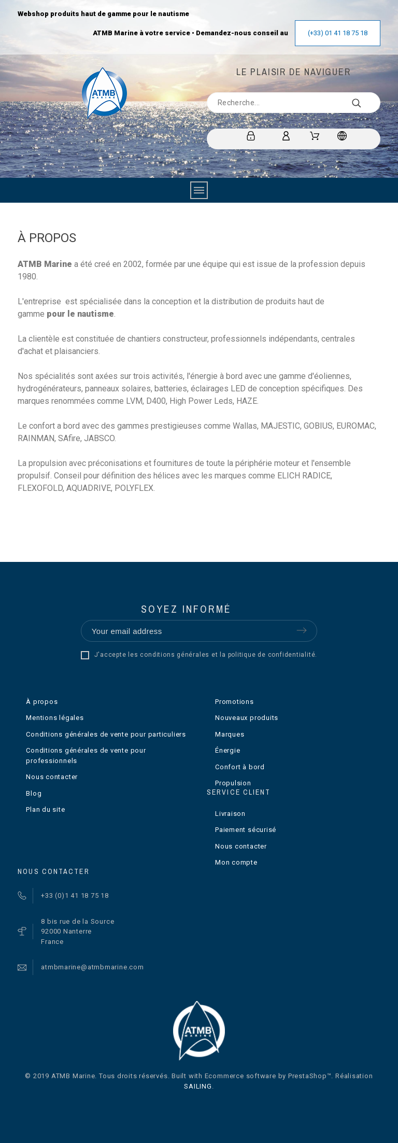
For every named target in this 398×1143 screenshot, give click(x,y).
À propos (42, 701)
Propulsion (233, 783)
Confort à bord (240, 767)
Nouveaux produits (246, 718)
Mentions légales (54, 718)
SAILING (197, 1086)
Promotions (234, 701)
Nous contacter (52, 777)
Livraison (230, 813)
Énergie (227, 750)
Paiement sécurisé (245, 830)
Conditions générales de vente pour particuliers (106, 734)
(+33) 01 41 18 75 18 (337, 33)
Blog (33, 793)
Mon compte (236, 862)
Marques (229, 734)
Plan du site (45, 809)
